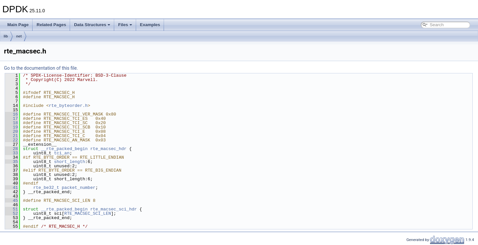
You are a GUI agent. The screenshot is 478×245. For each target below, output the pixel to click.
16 (11, 114)
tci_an (62, 153)
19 (11, 127)
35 (11, 162)
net (19, 36)
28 (11, 149)
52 (11, 213)
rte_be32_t (46, 188)
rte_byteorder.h (68, 106)
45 (11, 201)
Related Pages (51, 24)
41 (11, 188)
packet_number (78, 188)
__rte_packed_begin (64, 149)
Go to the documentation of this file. (41, 68)
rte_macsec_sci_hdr (113, 209)
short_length (69, 162)
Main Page (18, 24)
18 (11, 123)
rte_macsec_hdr (108, 149)
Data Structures (92, 24)
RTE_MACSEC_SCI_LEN (87, 213)
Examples (150, 24)
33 (11, 153)
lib (6, 36)
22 (11, 140)
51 (11, 209)
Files (125, 24)
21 (11, 136)
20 (11, 131)
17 (11, 119)
